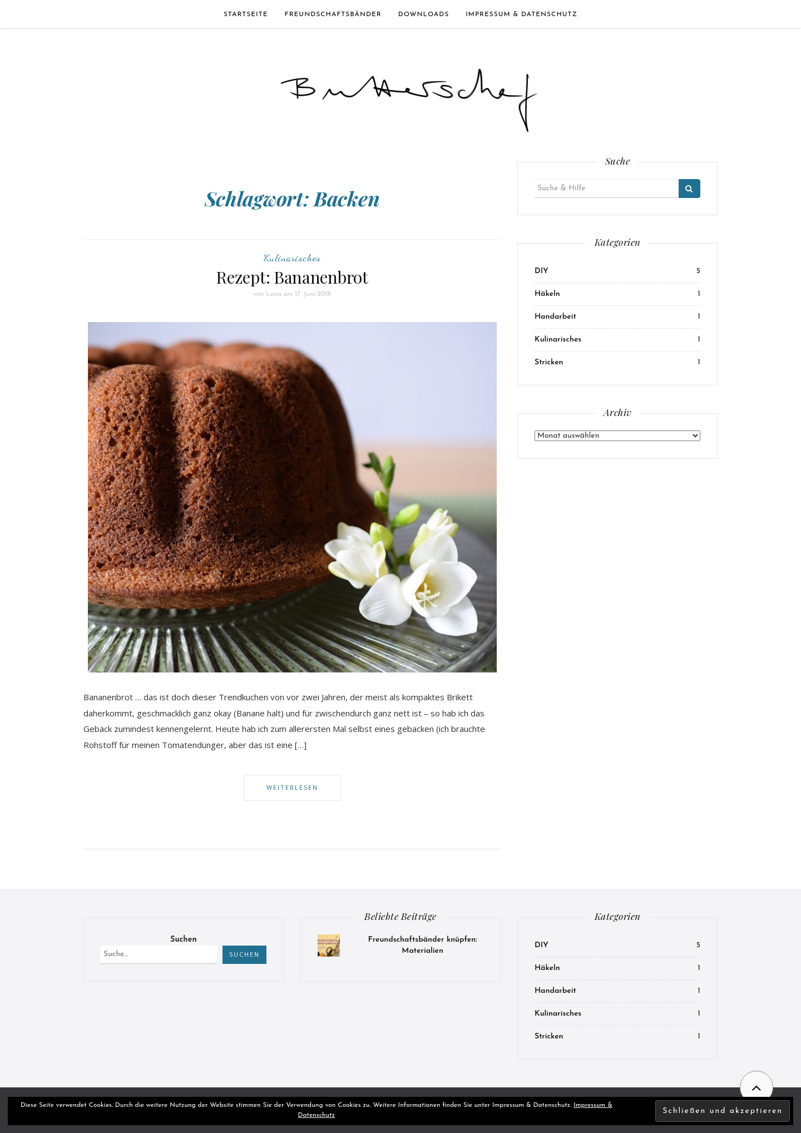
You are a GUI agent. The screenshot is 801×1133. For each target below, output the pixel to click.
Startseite (246, 14)
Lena (273, 294)
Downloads (423, 14)
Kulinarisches (292, 257)
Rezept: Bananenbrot (292, 277)
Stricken (549, 362)
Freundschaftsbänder (333, 14)
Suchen (183, 940)
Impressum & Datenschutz (521, 14)
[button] (409, 95)
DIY (541, 271)
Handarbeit (555, 317)
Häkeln (547, 294)
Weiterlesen (292, 787)
